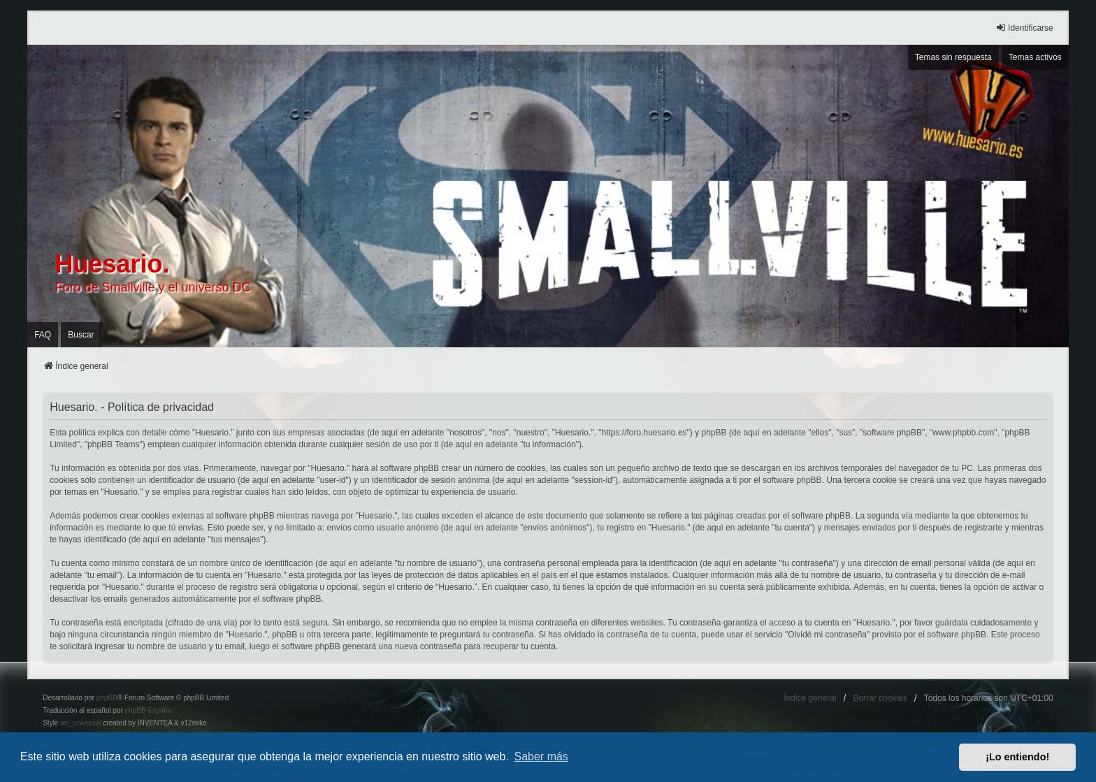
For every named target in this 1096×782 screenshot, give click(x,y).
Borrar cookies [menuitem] (880, 698)
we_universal (80, 723)
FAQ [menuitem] (42, 335)
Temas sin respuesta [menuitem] (953, 57)
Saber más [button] (541, 756)
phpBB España (148, 710)
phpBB (106, 698)
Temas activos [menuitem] (1035, 57)
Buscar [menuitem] (81, 335)
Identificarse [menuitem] (1024, 27)
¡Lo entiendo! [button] (1017, 756)
